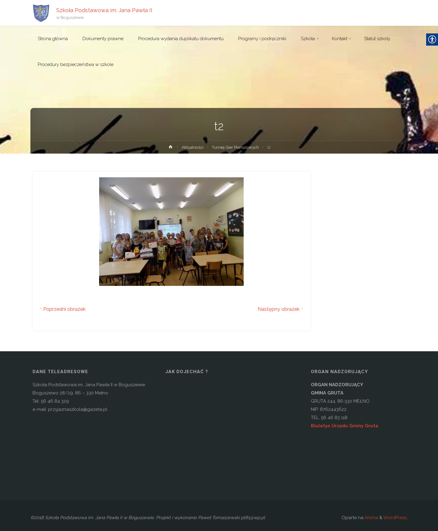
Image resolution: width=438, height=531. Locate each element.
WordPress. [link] (395, 517)
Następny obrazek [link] (281, 309)
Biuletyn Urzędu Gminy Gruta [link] (344, 426)
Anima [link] (370, 517)
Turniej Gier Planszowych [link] (235, 147)
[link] (41, 13)
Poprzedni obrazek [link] (62, 309)
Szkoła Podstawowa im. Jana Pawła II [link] (104, 10)
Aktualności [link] (192, 147)
